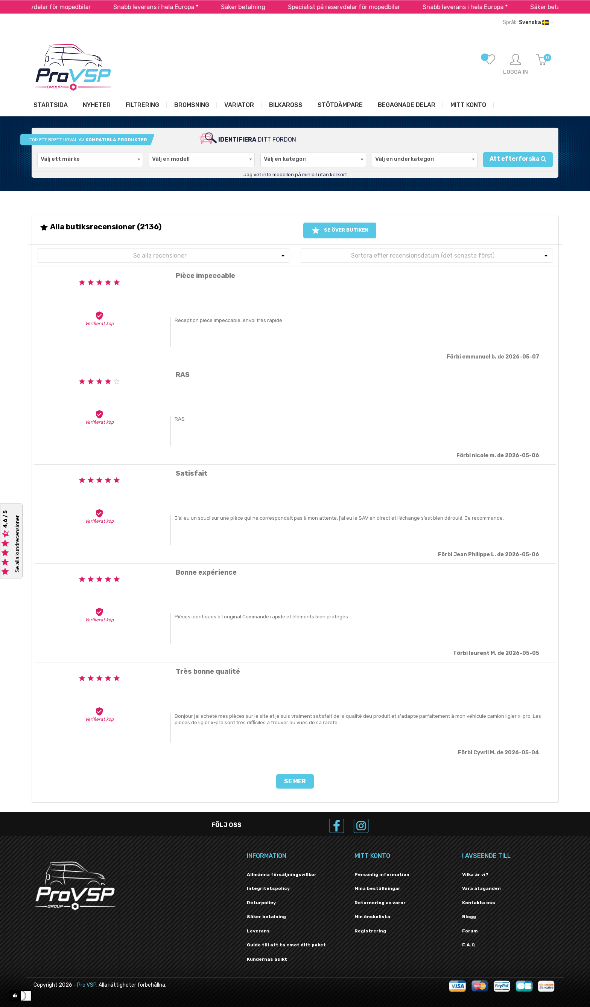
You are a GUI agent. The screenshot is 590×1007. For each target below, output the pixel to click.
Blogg (469, 916)
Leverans (258, 931)
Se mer (295, 781)
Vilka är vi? (475, 874)
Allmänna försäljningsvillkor (281, 874)
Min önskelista (372, 916)
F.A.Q (468, 944)
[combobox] (90, 159)
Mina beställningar (377, 888)
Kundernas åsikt (267, 959)
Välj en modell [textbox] (171, 159)
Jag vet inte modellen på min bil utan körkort (295, 174)
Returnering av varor (380, 902)
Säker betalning (255, 7)
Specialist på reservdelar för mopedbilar (356, 7)
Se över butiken (339, 230)
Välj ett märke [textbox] (60, 159)
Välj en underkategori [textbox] (405, 159)
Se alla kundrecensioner (17, 544)
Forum (470, 931)
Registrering (370, 931)
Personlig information (381, 874)
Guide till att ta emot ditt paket (286, 944)
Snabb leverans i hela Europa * (167, 7)
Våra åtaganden (481, 888)
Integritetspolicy (268, 888)
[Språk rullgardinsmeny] (528, 23)
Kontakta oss (478, 902)
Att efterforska (518, 158)
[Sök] (340, 62)
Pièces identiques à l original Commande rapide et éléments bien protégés (261, 616)
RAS (180, 419)
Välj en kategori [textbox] (285, 159)
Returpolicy (261, 902)
